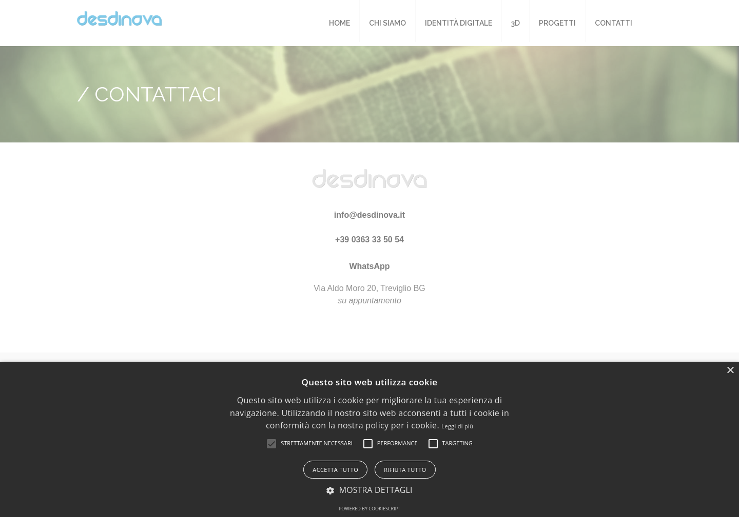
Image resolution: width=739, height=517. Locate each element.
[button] (271, 443)
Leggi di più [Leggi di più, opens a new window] (457, 426)
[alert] (369, 439)
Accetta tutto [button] (335, 469)
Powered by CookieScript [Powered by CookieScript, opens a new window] (369, 508)
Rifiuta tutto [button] (405, 469)
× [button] (730, 371)
